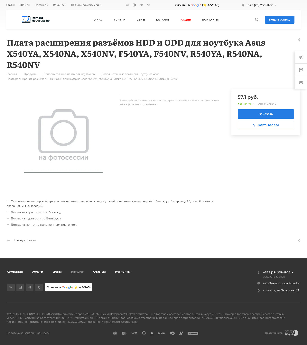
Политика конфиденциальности (28, 332)
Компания (15, 271)
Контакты (123, 271)
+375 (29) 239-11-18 (259, 5)
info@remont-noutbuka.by (281, 283)
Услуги (37, 271)
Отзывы (99, 271)
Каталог (77, 271)
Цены (57, 271)
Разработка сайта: (273, 333)
